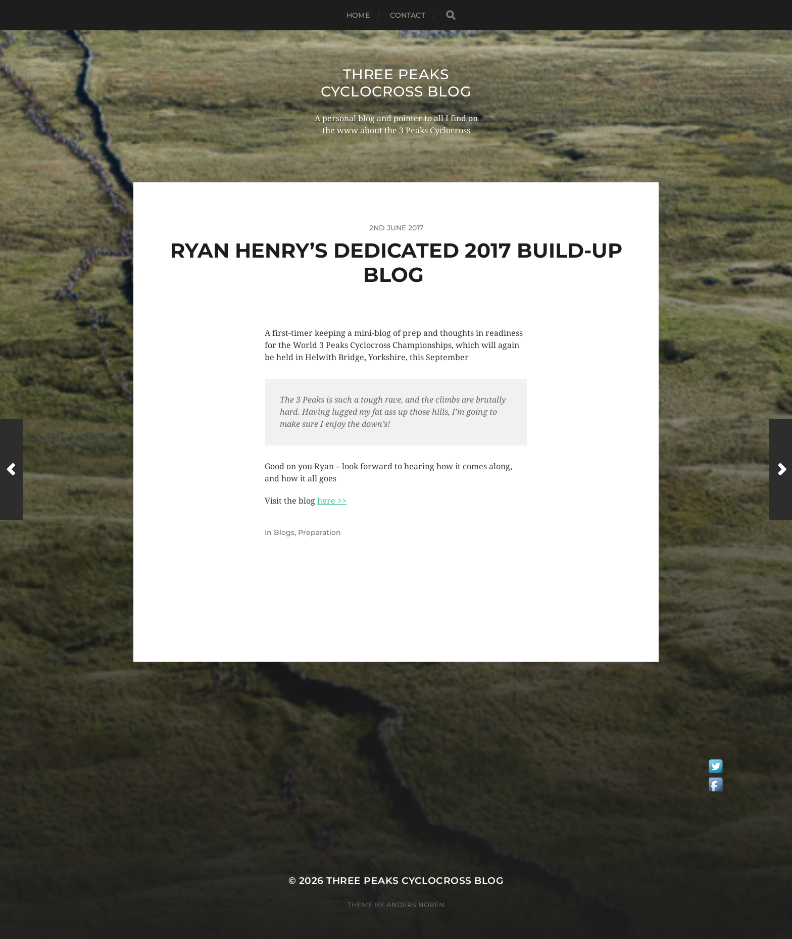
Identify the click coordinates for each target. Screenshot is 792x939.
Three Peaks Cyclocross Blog (396, 83)
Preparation (319, 532)
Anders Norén (415, 905)
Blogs (284, 532)
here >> (331, 501)
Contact (407, 15)
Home (358, 15)
